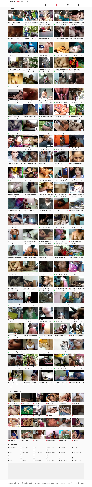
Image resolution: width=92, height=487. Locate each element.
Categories (81, 5)
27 (22, 387)
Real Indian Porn (60, 5)
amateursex (16, 2)
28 (25, 387)
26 (19, 387)
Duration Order (71, 5)
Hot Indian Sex (49, 5)
